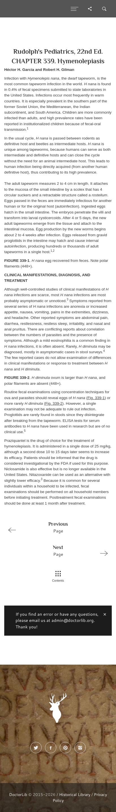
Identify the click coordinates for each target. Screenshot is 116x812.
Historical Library (74, 794)
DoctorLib (18, 794)
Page (55, 527)
